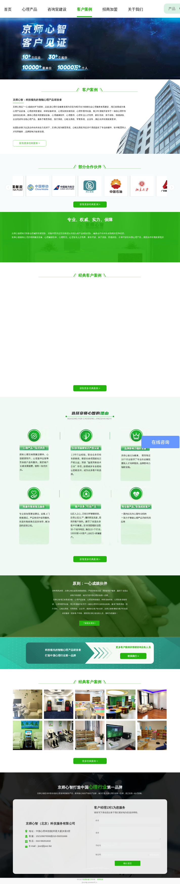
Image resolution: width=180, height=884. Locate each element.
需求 (97, 833)
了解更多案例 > (89, 623)
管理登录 (100, 879)
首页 (8, 9)
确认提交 (127, 863)
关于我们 (135, 9)
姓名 (97, 820)
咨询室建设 (57, 9)
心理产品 (29, 9)
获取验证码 (154, 855)
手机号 (98, 845)
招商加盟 (110, 9)
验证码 (98, 855)
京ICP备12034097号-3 (89, 882)
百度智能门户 (87, 879)
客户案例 (84, 9)
